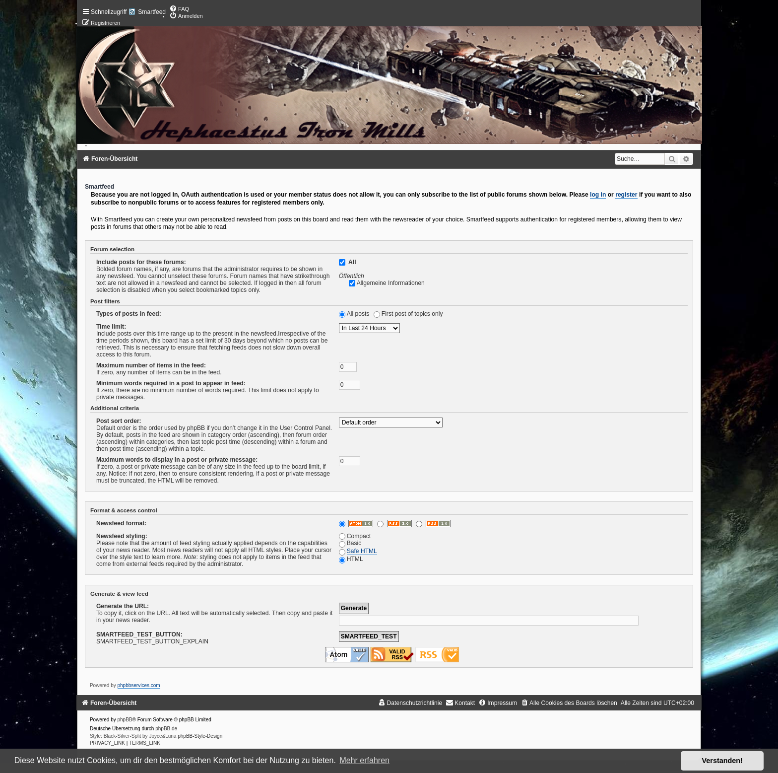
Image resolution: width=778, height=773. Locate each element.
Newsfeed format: (121, 523)
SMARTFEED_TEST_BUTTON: (139, 634)
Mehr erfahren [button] (364, 760)
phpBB (125, 719)
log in (598, 194)
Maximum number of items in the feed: (151, 365)
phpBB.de (166, 728)
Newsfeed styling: (121, 536)
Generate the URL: (122, 606)
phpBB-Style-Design (200, 736)
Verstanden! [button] (722, 761)
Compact (355, 536)
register (626, 194)
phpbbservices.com (139, 685)
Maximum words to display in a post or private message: (177, 459)
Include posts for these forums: (141, 262)
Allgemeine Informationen (391, 283)
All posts (358, 313)
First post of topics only (412, 313)
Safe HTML (362, 551)
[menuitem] (179, 9)
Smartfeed (152, 11)
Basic (350, 543)
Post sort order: (118, 421)
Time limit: (111, 326)
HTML (351, 559)
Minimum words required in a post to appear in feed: (171, 383)
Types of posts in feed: (128, 313)
